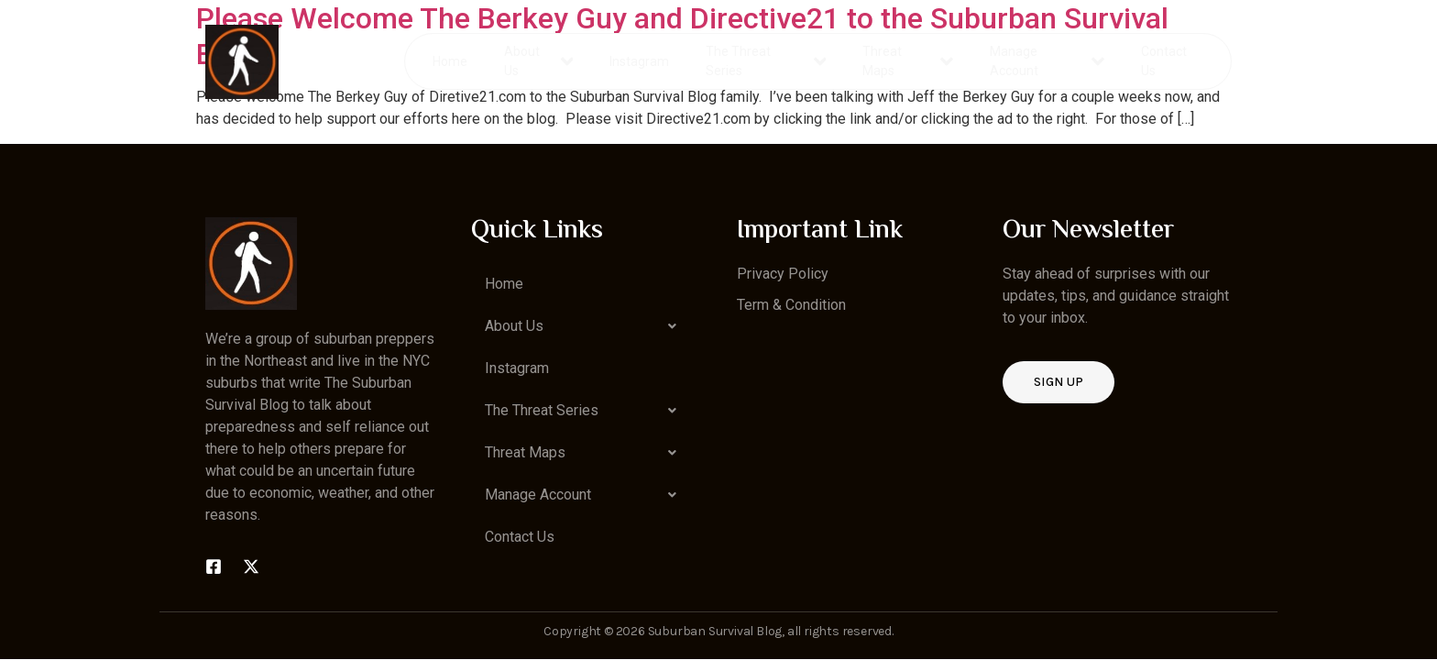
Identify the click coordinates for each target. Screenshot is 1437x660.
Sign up (1058, 382)
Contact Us (1163, 61)
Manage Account (1047, 61)
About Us (539, 61)
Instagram (640, 60)
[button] (585, 326)
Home (450, 60)
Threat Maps (908, 61)
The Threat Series (767, 61)
